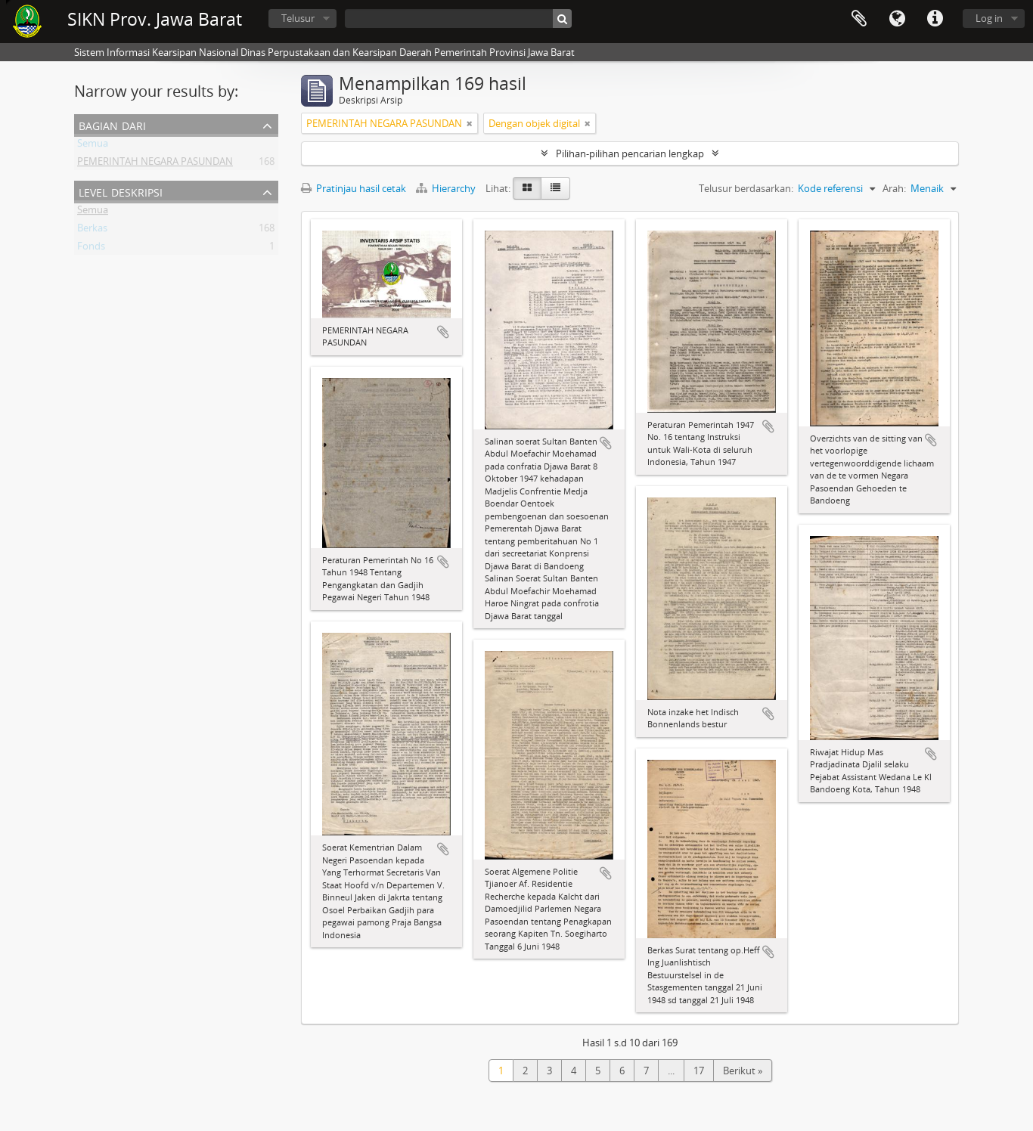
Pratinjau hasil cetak (353, 188)
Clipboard (859, 19)
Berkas (92, 230)
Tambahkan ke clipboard (443, 331)
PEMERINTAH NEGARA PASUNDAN (155, 164)
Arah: (894, 188)
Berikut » (742, 1070)
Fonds (91, 249)
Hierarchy (447, 188)
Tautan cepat (935, 19)
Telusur (298, 18)
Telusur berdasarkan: (746, 188)
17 (698, 1070)
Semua (92, 146)
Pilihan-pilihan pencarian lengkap (630, 153)
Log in (989, 18)
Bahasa (897, 19)
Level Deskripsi (121, 191)
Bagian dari (112, 124)
